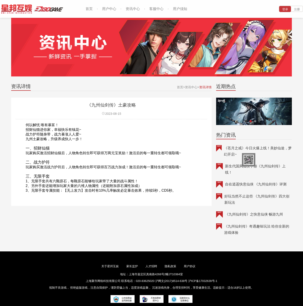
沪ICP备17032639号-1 (202, 281)
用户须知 (180, 9)
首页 (89, 9)
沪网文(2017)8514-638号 (171, 281)
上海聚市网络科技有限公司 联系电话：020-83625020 (120, 281)
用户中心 (109, 9)
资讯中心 (133, 9)
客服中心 (156, 9)
